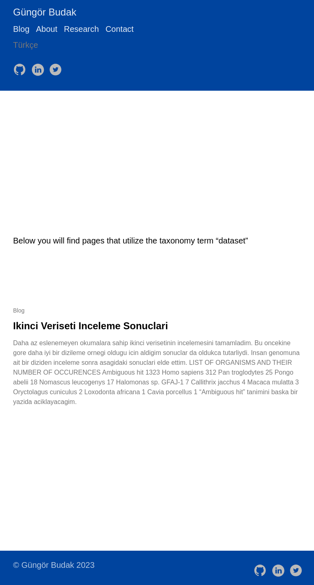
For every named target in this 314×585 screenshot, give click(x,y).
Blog (21, 29)
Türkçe (25, 44)
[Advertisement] (157, 152)
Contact (119, 29)
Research (81, 29)
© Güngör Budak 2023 (53, 564)
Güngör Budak (44, 12)
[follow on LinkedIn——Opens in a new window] (39, 67)
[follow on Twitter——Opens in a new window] (57, 67)
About (46, 29)
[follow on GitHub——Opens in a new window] (21, 67)
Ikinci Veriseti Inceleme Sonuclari (90, 325)
